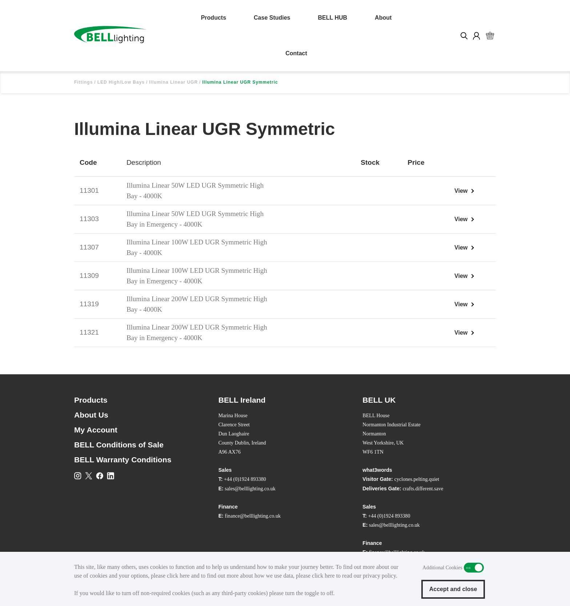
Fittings (83, 82)
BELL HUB (333, 18)
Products (213, 18)
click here (178, 576)
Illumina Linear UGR (173, 82)
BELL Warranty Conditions (122, 459)
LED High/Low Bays (121, 82)
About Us (91, 415)
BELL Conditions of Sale (119, 444)
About (383, 18)
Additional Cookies (474, 568)
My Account (95, 430)
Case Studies (272, 18)
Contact (296, 53)
